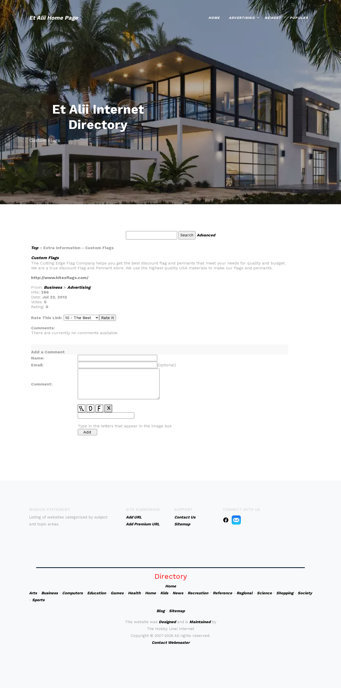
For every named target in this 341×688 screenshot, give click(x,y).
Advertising (242, 17)
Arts (33, 593)
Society (305, 593)
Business (53, 287)
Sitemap (177, 611)
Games (117, 593)
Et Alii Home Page (53, 17)
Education (96, 593)
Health (134, 593)
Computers (72, 593)
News (178, 593)
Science (264, 593)
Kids (164, 593)
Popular (299, 17)
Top (34, 247)
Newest (273, 17)
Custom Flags (45, 257)
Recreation (198, 593)
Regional (245, 593)
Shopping (284, 593)
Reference (222, 593)
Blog (160, 611)
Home (214, 17)
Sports (38, 600)
